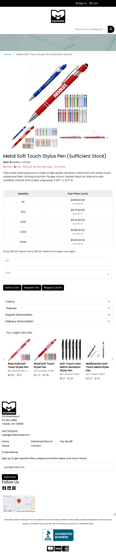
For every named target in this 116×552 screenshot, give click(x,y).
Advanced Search (42, 441)
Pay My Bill (66, 441)
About (5, 445)
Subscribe (10, 477)
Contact (36, 445)
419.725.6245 (9, 431)
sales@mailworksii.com (16, 435)
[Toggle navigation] (5, 29)
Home (5, 441)
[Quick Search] (89, 29)
